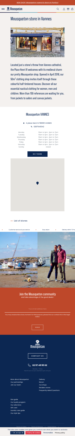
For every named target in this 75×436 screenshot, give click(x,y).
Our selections (16, 405)
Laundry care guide (18, 410)
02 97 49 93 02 (37, 365)
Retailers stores (44, 388)
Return (41, 382)
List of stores (19, 220)
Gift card (14, 408)
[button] (58, 9)
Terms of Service (37, 427)
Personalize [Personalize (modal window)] (48, 432)
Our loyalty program (18, 402)
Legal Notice (52, 427)
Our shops (43, 385)
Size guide (14, 399)
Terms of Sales (21, 427)
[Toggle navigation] (3, 9)
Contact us (37, 356)
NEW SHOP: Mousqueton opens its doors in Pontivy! (37, 2)
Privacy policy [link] (60, 433)
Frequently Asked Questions (49, 390)
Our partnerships (17, 382)
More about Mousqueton (20, 379)
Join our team (16, 385)
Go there (37, 154)
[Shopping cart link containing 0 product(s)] (72, 9)
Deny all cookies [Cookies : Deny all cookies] (33, 433)
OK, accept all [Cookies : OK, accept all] (17, 433)
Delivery (42, 379)
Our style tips (15, 413)
